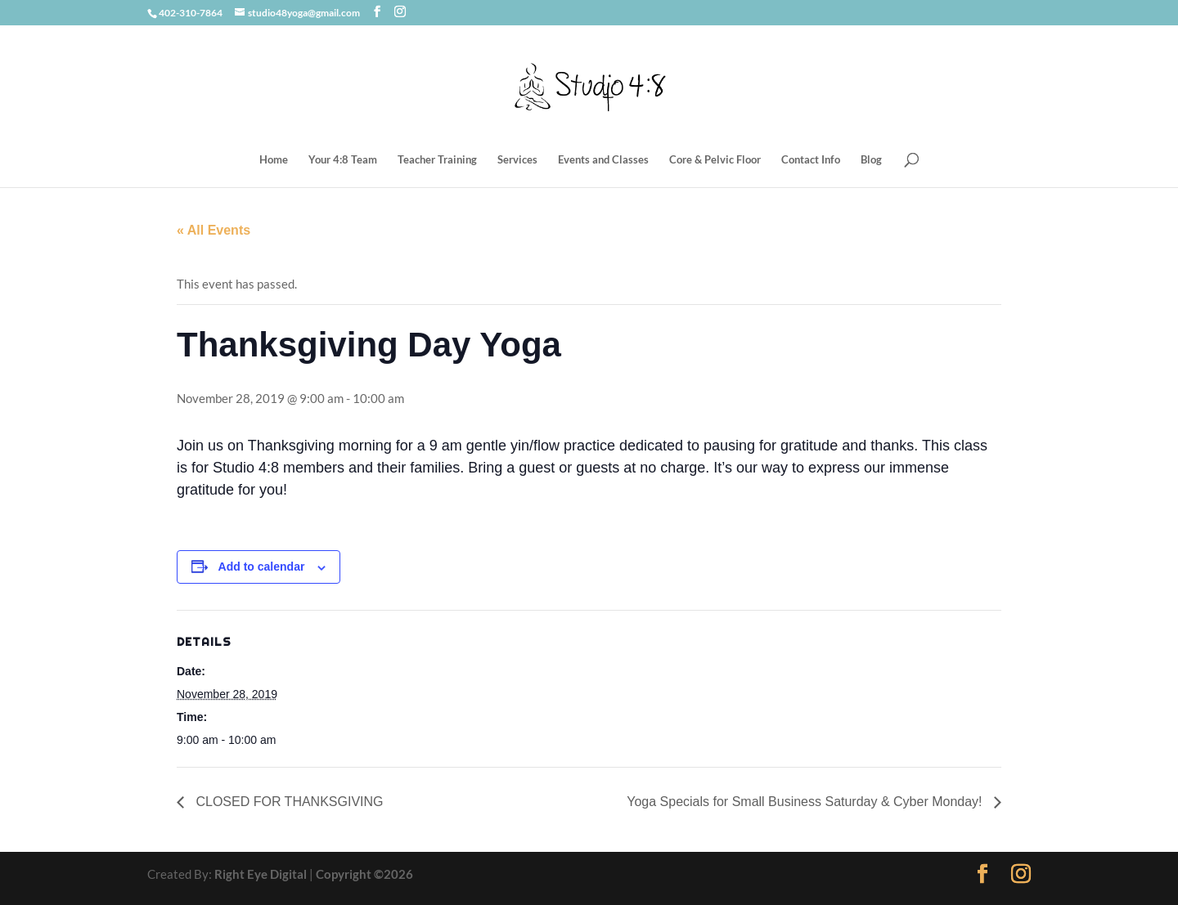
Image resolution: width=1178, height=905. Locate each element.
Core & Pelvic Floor (715, 160)
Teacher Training (437, 160)
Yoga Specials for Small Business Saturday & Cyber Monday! (806, 802)
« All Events (213, 230)
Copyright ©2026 (364, 874)
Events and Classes (603, 160)
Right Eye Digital (260, 874)
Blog (871, 160)
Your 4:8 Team (342, 160)
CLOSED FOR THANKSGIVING (288, 802)
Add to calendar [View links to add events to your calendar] (261, 566)
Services (517, 160)
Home (273, 160)
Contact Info (810, 160)
